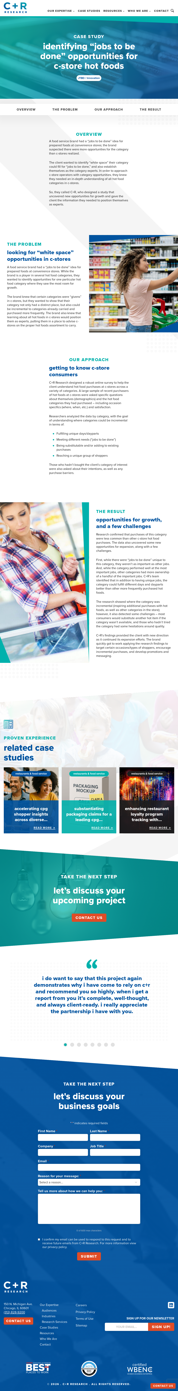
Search (172, 11)
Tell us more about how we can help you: (71, 1191)
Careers (81, 1305)
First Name (47, 1131)
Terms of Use (84, 1318)
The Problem (65, 109)
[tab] (65, 1045)
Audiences (49, 1310)
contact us (89, 918)
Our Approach (109, 109)
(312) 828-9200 (14, 1312)
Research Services (54, 1321)
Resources (47, 1333)
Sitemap (81, 1325)
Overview (26, 109)
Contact (161, 11)
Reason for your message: (59, 1176)
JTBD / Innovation (89, 78)
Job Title (98, 1146)
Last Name (99, 1131)
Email (43, 1161)
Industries (48, 1316)
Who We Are (48, 1338)
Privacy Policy (85, 1312)
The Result (150, 109)
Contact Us (18, 1321)
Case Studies (89, 11)
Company (46, 1146)
